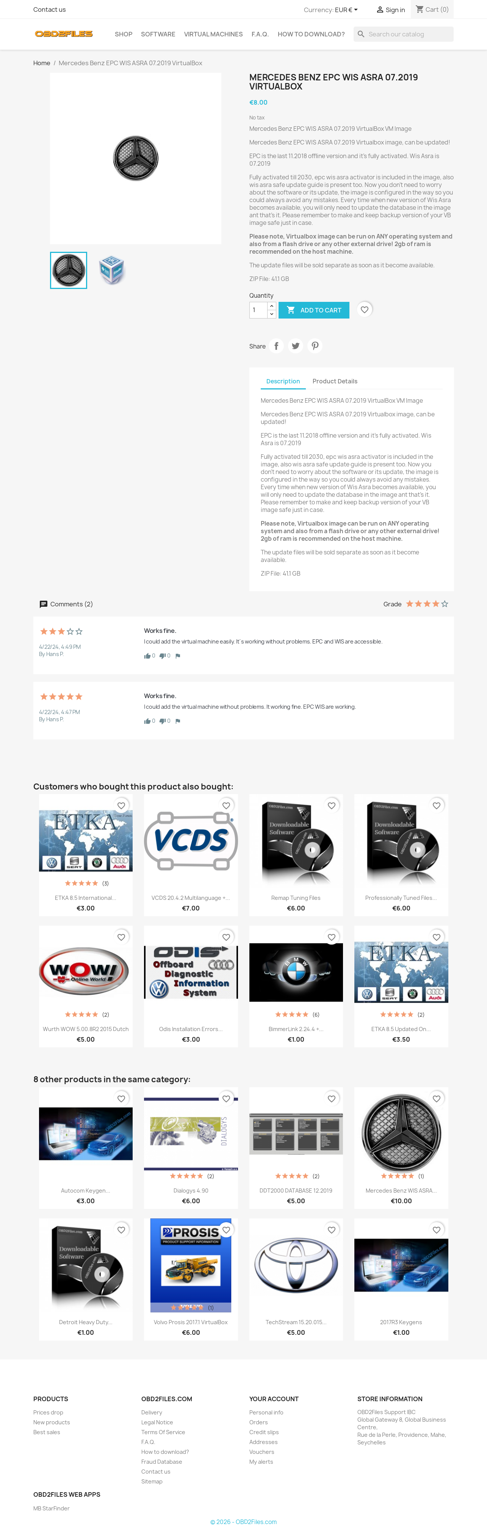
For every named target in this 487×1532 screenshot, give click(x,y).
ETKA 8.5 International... (85, 897)
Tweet (295, 345)
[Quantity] (258, 310)
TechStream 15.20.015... (296, 1322)
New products (51, 1422)
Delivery (151, 1412)
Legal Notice (157, 1422)
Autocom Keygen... (85, 1190)
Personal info (266, 1412)
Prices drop (48, 1412)
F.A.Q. (260, 34)
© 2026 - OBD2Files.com (243, 1522)
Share (276, 345)
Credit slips (264, 1432)
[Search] (404, 34)
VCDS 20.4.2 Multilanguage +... (191, 897)
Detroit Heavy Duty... (86, 1322)
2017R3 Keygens (401, 1322)
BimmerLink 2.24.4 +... (296, 1029)
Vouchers (261, 1451)
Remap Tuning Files (296, 897)
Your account (274, 1399)
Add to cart (314, 310)
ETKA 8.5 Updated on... (401, 1029)
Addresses (263, 1442)
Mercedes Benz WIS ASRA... (401, 1190)
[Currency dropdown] (347, 10)
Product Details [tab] (335, 381)
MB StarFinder (51, 1508)
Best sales (46, 1432)
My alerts (261, 1461)
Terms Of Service (163, 1432)
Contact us (49, 9)
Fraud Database (161, 1461)
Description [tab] (283, 381)
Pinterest (315, 345)
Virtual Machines (213, 34)
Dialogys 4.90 (191, 1190)
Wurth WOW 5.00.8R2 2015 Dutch (86, 1029)
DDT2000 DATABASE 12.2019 (296, 1190)
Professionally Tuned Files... (401, 897)
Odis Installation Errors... (191, 1029)
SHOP (123, 34)
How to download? (311, 34)
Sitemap (152, 1481)
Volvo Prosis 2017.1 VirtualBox (191, 1322)
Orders (258, 1422)
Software (158, 34)
